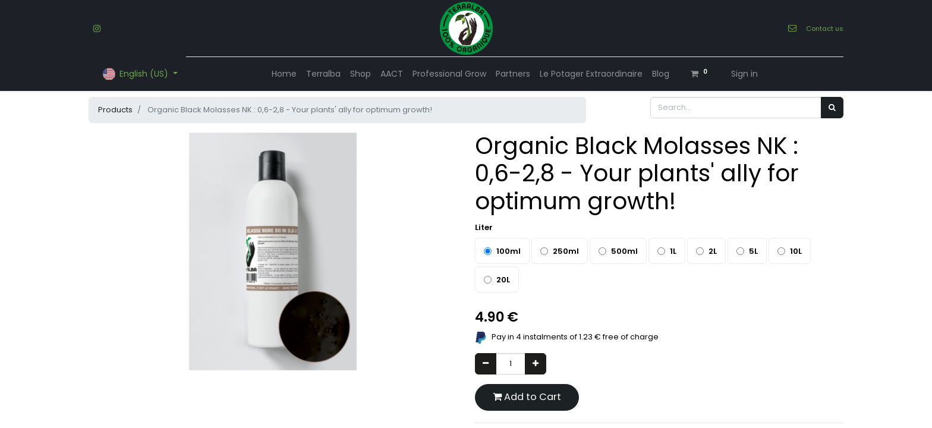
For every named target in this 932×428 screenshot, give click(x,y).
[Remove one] (485, 363)
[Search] (832, 107)
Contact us (824, 28)
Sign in (744, 74)
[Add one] (535, 363)
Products (115, 109)
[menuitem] (284, 74)
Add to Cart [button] (527, 397)
